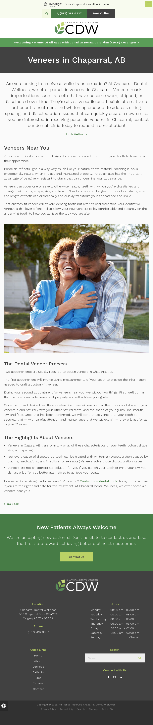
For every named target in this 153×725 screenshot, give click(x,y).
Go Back (13, 503)
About (38, 661)
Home (38, 655)
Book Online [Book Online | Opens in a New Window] (101, 13)
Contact (38, 689)
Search (81, 709)
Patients (38, 672)
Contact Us (76, 556)
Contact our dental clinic (99, 481)
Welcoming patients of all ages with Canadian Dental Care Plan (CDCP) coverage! (75, 42)
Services (38, 666)
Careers (38, 683)
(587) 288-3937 (38, 632)
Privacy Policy (48, 709)
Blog (38, 677)
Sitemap (93, 709)
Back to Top (107, 709)
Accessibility (66, 709)
